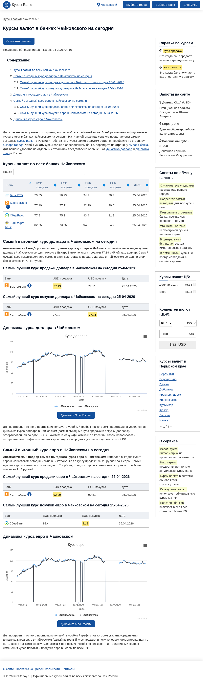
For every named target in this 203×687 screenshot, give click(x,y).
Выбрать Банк (165, 4)
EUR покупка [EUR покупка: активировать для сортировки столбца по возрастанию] (115, 185)
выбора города (13, 144)
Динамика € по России (76, 624)
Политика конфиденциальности (38, 669)
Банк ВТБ (14, 195)
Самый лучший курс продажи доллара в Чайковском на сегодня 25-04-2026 (72, 82)
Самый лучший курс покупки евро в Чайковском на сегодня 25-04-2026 (69, 113)
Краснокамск (168, 399)
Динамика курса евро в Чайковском (37, 119)
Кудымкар (166, 405)
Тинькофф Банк (14, 225)
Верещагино (167, 379)
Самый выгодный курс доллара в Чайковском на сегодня (52, 76)
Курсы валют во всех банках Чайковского (41, 70)
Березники (166, 374)
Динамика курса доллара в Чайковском (40, 94)
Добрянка (166, 389)
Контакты (68, 669)
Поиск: (44, 171)
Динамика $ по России (76, 415)
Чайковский (109, 4)
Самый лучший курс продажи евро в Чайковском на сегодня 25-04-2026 (69, 106)
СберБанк (14, 215)
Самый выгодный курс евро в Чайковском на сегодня (50, 100)
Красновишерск (170, 394)
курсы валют (26, 140)
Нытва (163, 420)
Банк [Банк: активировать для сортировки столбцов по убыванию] (10, 185)
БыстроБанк (16, 203)
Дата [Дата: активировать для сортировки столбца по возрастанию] (137, 185)
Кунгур (164, 410)
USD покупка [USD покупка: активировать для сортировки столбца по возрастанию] (66, 185)
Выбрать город (136, 4)
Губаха (164, 384)
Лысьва (164, 415)
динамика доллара (119, 149)
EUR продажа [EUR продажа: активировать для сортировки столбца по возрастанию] (91, 185)
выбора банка (138, 144)
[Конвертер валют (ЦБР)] (177, 334)
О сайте (8, 669)
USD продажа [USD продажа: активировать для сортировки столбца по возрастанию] (42, 185)
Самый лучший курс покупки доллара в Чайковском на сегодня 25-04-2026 (71, 88)
